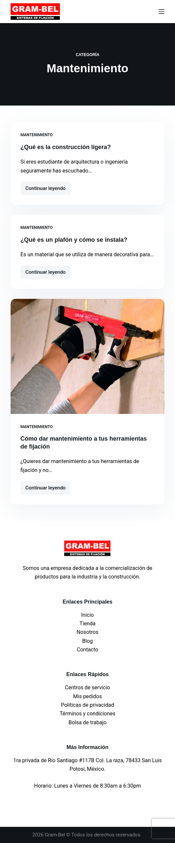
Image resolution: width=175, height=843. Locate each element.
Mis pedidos (87, 696)
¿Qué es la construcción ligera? (66, 147)
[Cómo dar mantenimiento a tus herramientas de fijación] (88, 356)
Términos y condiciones (87, 713)
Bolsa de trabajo (87, 722)
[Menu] (161, 12)
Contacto (87, 649)
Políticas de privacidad (87, 705)
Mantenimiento (37, 135)
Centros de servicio (87, 687)
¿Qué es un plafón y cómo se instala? (74, 239)
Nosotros (88, 632)
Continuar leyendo (48, 186)
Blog (87, 641)
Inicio (87, 615)
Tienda (87, 623)
